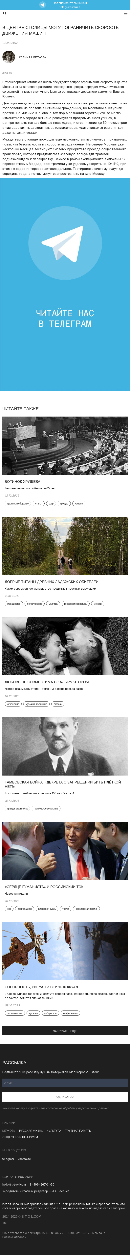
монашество (13, 603)
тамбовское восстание (46, 808)
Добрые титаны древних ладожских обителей (51, 582)
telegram (8, 1159)
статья (38, 503)
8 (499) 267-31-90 (42, 1184)
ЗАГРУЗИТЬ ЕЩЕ (65, 1031)
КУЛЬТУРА (54, 1130)
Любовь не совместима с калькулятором (47, 682)
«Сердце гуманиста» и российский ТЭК (44, 887)
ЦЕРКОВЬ (8, 1130)
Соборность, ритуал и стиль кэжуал (41, 987)
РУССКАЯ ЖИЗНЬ (31, 1130)
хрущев (79, 503)
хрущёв (64, 503)
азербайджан (25, 909)
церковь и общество (18, 503)
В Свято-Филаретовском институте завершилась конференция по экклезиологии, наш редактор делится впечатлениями (65, 996)
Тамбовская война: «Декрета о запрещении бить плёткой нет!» (63, 784)
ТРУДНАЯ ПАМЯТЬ (78, 1130)
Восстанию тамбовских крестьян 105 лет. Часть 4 (39, 793)
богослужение (34, 603)
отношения (13, 704)
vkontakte (24, 1159)
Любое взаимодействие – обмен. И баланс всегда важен (44, 688)
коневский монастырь (75, 603)
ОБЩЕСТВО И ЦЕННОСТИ (20, 1137)
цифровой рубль (47, 909)
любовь (58, 704)
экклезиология (14, 1013)
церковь (33, 1013)
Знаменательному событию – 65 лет (30, 488)
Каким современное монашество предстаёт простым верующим (50, 588)
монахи (97, 603)
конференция (70, 1013)
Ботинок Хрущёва (22, 482)
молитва (53, 603)
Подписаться (65, 1096)
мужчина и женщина (36, 704)
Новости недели (17, 893)
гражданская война (17, 808)
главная (7, 72)
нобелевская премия (86, 909)
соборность (50, 1013)
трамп (65, 909)
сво (9, 909)
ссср (51, 503)
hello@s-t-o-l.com (14, 1184)
